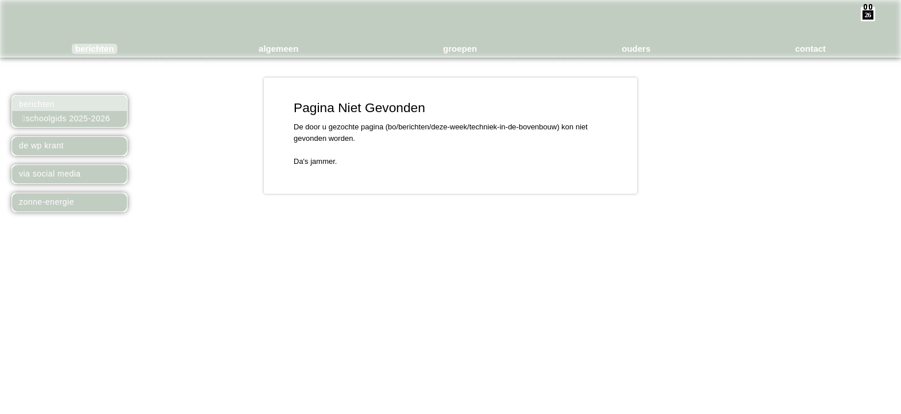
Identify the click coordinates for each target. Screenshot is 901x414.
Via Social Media (50, 173)
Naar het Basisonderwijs (24, 75)
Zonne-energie (46, 201)
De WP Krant (41, 145)
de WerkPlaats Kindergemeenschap (456, 18)
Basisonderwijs (363, 27)
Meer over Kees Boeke (70, 76)
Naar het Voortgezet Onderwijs (116, 75)
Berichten (37, 104)
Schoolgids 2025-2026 (66, 118)
